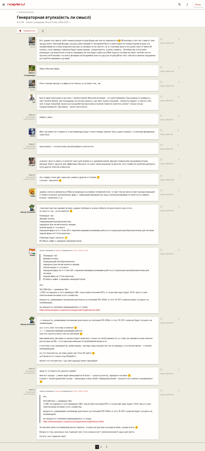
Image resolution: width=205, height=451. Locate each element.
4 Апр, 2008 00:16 (166, 254)
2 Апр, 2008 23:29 (167, 71)
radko (32, 196)
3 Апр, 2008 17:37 (166, 149)
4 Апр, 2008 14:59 (166, 395)
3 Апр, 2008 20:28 (167, 180)
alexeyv (58, 250)
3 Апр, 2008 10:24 (166, 101)
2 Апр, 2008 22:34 (167, 43)
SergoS (32, 165)
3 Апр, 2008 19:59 (166, 164)
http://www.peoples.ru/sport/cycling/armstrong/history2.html (70, 310)
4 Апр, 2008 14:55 (166, 374)
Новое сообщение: (35, 22)
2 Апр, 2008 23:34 (167, 86)
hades (32, 255)
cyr (33, 102)
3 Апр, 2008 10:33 (166, 120)
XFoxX (48, 22)
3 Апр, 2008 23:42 (167, 211)
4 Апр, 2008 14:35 (166, 323)
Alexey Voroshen (27, 212)
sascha (58, 391)
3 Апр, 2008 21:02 (166, 195)
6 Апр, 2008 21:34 (61, 22)
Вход (198, 4)
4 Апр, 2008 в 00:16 (80, 391)
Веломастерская (25, 12)
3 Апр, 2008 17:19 (166, 134)
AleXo (32, 136)
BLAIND (32, 45)
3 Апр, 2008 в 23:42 (80, 250)
